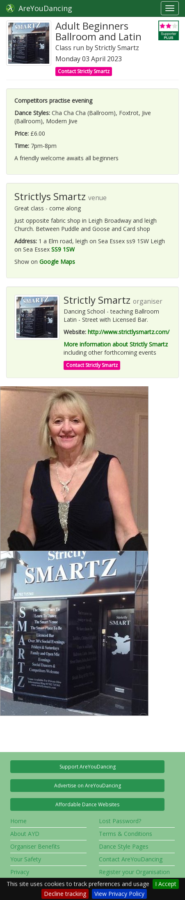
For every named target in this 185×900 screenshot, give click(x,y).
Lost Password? (120, 821)
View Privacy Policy (119, 894)
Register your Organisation (134, 872)
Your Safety (25, 859)
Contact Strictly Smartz (84, 71)
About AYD (24, 834)
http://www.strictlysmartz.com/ (128, 332)
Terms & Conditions (125, 834)
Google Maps (57, 261)
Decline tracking (65, 894)
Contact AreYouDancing (130, 859)
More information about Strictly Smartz (116, 344)
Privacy (19, 872)
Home (18, 821)
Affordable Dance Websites (87, 804)
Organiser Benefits (35, 846)
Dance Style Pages (123, 846)
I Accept (165, 884)
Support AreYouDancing (87, 766)
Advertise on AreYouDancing (87, 785)
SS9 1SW (63, 249)
